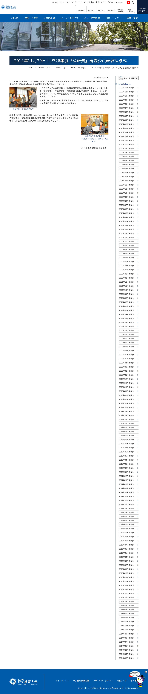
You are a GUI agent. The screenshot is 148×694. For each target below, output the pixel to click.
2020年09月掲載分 (126, 342)
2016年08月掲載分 (126, 541)
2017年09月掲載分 (126, 488)
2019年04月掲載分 (126, 411)
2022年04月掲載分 (126, 266)
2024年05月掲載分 (126, 164)
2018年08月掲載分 (126, 444)
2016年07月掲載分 (126, 545)
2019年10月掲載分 (126, 387)
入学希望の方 (80, 10)
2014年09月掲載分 (126, 634)
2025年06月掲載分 (126, 112)
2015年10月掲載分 (126, 581)
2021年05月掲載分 (126, 310)
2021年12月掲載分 (126, 282)
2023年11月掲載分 (126, 189)
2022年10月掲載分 (126, 241)
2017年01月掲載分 (126, 520)
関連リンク (122, 680)
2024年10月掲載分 (126, 144)
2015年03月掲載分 (126, 609)
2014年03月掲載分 (126, 658)
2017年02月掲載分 (126, 516)
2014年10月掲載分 (126, 630)
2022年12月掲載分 (126, 233)
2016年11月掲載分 (126, 528)
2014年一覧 (60, 68)
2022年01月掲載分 (126, 278)
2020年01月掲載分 (126, 375)
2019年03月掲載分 (126, 415)
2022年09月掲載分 (126, 245)
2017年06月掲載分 (126, 500)
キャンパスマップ (66, 2)
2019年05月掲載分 (126, 407)
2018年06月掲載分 (126, 452)
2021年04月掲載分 (126, 314)
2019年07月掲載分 (126, 399)
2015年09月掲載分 (126, 585)
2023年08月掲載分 (126, 201)
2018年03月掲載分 (126, 464)
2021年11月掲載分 (126, 286)
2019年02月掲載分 (126, 419)
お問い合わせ (101, 2)
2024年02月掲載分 (126, 177)
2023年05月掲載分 (126, 213)
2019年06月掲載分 (126, 403)
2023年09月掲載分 (126, 197)
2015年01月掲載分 (126, 617)
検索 (56, 2)
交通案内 (90, 2)
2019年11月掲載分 (126, 383)
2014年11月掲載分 (126, 626)
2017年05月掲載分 (126, 504)
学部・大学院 (31, 18)
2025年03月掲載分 (126, 124)
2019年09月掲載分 (126, 391)
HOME (30, 68)
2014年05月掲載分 (126, 650)
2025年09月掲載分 (126, 100)
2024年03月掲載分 (126, 173)
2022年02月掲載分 (126, 274)
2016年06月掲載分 (126, 549)
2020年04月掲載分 (126, 363)
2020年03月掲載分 (126, 367)
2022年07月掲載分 (126, 253)
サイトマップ (80, 2)
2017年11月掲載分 (126, 480)
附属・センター (113, 18)
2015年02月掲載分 (126, 613)
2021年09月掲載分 (126, 294)
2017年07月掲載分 (126, 496)
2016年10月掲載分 (126, 533)
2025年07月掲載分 (126, 108)
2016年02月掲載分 (126, 565)
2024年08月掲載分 (126, 152)
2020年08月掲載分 (126, 346)
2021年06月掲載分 (126, 306)
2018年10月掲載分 (126, 435)
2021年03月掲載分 (126, 318)
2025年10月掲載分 (126, 96)
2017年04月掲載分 (126, 508)
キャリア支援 (92, 18)
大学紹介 (14, 18)
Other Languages (115, 2)
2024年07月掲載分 (126, 156)
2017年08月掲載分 (126, 492)
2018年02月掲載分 (126, 468)
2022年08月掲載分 (126, 249)
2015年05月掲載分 (126, 601)
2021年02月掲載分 (126, 322)
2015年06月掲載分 (126, 597)
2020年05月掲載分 (126, 359)
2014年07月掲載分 (126, 642)
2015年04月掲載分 (126, 605)
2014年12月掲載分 (78, 68)
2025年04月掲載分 (126, 120)
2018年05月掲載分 (126, 456)
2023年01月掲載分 (126, 229)
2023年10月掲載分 (126, 193)
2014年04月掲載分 (126, 654)
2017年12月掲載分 (126, 476)
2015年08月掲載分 (126, 589)
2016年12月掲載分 (126, 524)
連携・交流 (132, 18)
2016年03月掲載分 (126, 561)
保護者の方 (111, 10)
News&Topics (44, 68)
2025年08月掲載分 (126, 104)
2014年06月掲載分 (126, 646)
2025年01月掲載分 (126, 132)
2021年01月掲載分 (126, 326)
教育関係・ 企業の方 (121, 10)
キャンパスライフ (69, 18)
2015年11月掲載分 (126, 577)
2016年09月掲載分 (126, 537)
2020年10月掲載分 (126, 338)
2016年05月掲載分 (126, 553)
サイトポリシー (62, 680)
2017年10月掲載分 (126, 484)
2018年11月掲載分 (126, 431)
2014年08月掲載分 (126, 638)
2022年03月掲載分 (126, 270)
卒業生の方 (101, 10)
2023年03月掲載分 (126, 221)
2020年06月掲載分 (126, 355)
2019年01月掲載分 (126, 423)
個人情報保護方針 (81, 680)
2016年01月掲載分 (126, 569)
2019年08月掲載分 (126, 395)
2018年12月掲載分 (126, 427)
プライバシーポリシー (103, 680)
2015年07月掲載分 (126, 593)
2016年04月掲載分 (126, 557)
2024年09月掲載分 (126, 148)
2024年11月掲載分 (126, 140)
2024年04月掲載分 (126, 168)
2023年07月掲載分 (126, 205)
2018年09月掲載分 (126, 439)
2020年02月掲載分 (126, 371)
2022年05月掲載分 (126, 261)
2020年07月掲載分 (126, 350)
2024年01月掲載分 (126, 181)
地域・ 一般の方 (130, 10)
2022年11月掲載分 (126, 237)
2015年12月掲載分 (126, 573)
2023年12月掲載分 (126, 185)
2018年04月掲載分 (126, 460)
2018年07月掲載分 (126, 448)
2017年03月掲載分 (126, 512)
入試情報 (49, 18)
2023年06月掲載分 (126, 209)
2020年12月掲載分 (126, 330)
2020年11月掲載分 (126, 334)
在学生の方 (91, 10)
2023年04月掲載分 (126, 217)
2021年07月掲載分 (126, 302)
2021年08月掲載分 (126, 298)
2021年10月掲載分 (126, 290)
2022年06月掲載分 (126, 257)
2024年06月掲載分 (126, 160)
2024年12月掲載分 (126, 136)
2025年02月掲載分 (126, 128)
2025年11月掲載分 (126, 92)
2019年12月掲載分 (126, 379)
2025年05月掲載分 (126, 116)
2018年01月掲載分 (126, 472)
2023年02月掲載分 (126, 225)
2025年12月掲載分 (126, 88)
